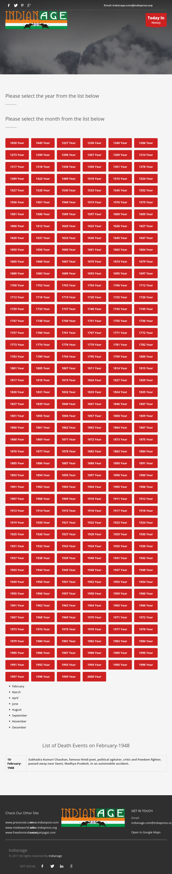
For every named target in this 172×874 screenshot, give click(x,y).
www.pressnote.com (19, 822)
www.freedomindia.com (21, 832)
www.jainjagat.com (43, 832)
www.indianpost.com (44, 822)
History (156, 21)
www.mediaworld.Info (20, 827)
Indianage (55, 856)
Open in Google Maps (146, 832)
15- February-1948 (14, 763)
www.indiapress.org (43, 827)
